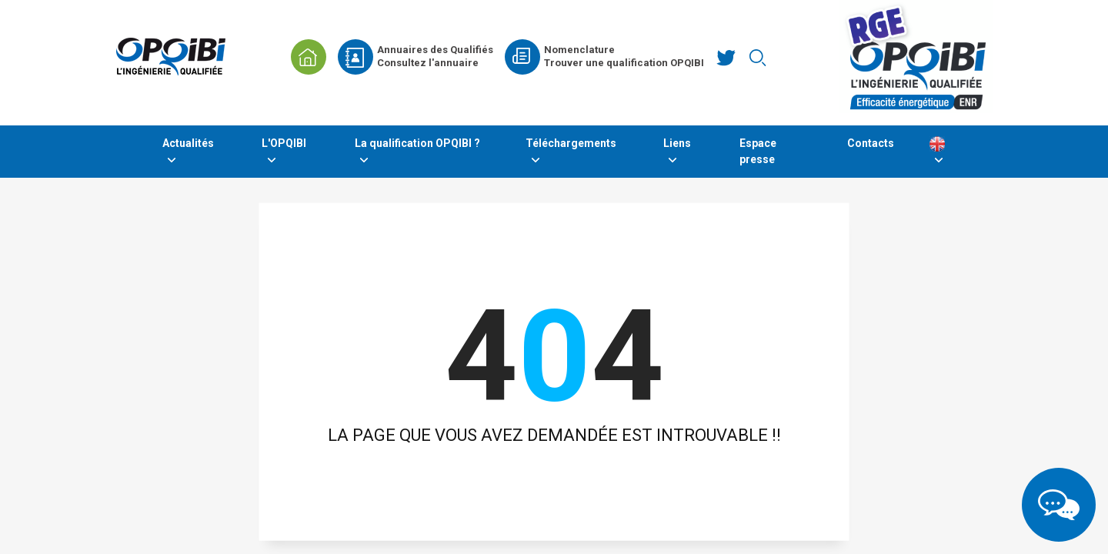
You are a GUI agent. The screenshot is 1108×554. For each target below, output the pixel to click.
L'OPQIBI (284, 143)
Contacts (870, 143)
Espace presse (757, 151)
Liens (677, 143)
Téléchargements (571, 143)
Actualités (188, 143)
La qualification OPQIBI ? (417, 143)
